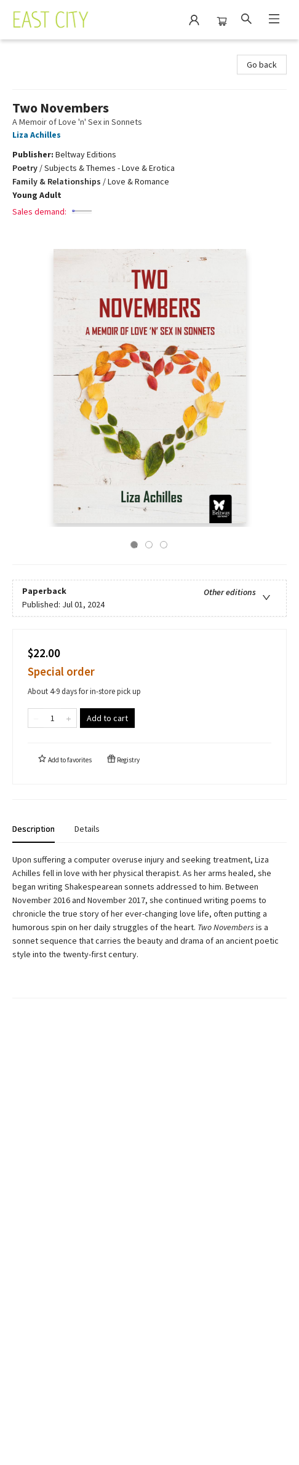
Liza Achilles (38, 134)
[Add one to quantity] (68, 718)
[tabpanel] (149, 925)
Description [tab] (33, 828)
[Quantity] (52, 718)
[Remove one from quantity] (36, 718)
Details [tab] (87, 828)
